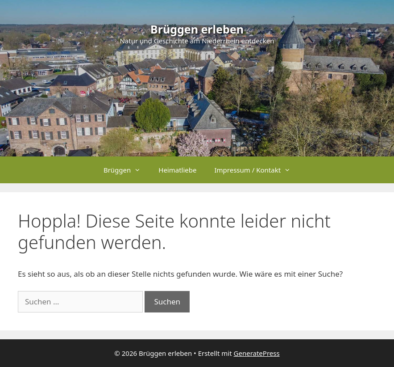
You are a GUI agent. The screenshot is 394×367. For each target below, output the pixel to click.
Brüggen (126, 169)
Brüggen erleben (197, 29)
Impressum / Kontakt (256, 169)
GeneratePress (257, 353)
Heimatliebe (177, 169)
